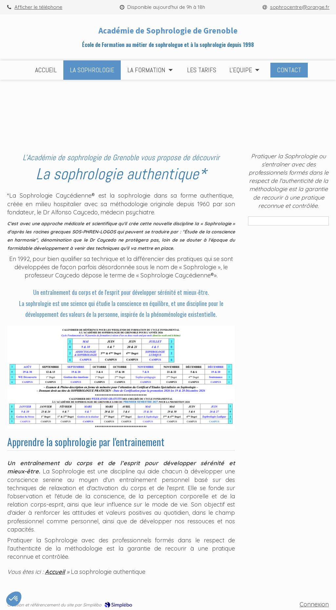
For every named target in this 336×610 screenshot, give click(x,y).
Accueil (55, 572)
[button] (14, 599)
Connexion (314, 604)
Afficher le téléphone (38, 7)
